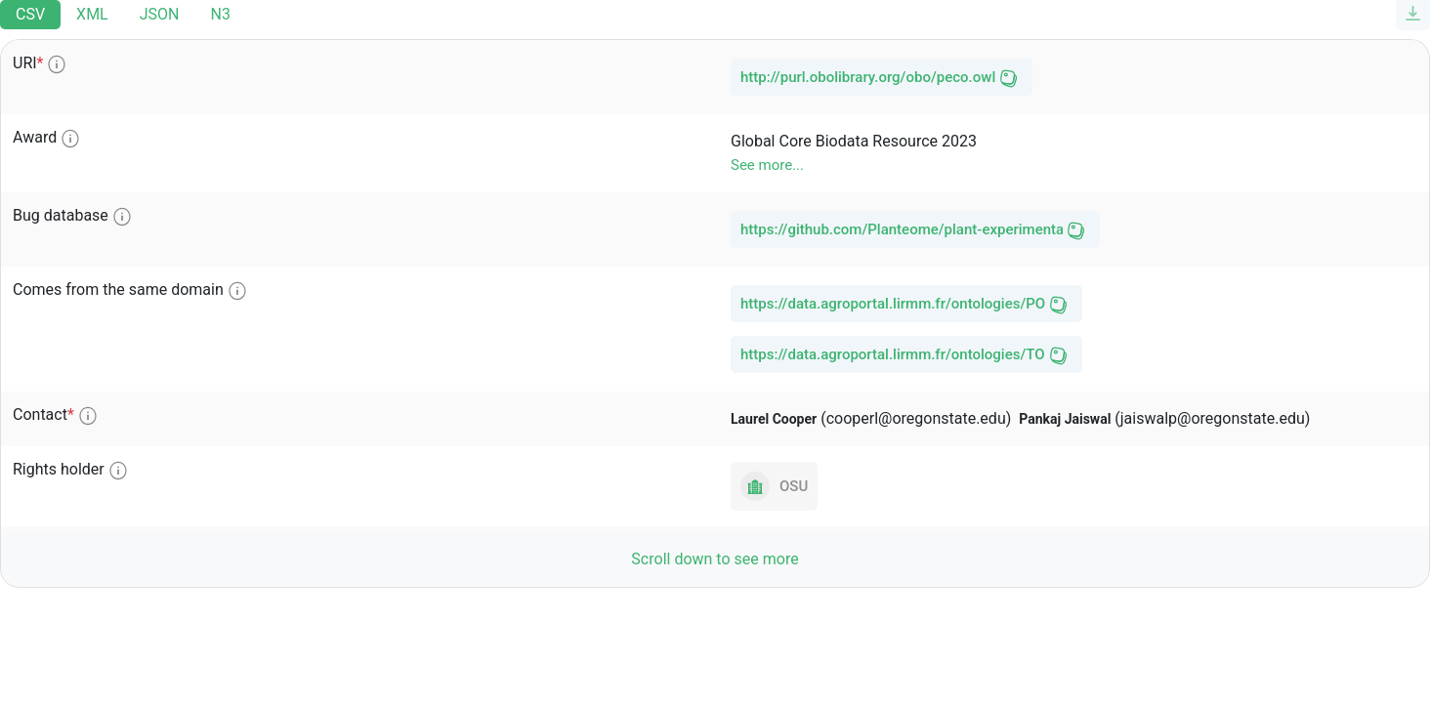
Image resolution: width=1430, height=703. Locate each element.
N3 (220, 14)
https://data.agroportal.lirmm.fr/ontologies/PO (892, 303)
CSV (30, 14)
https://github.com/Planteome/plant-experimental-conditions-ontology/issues (901, 229)
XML (92, 14)
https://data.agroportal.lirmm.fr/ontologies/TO (892, 354)
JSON (160, 14)
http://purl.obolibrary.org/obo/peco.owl (867, 77)
